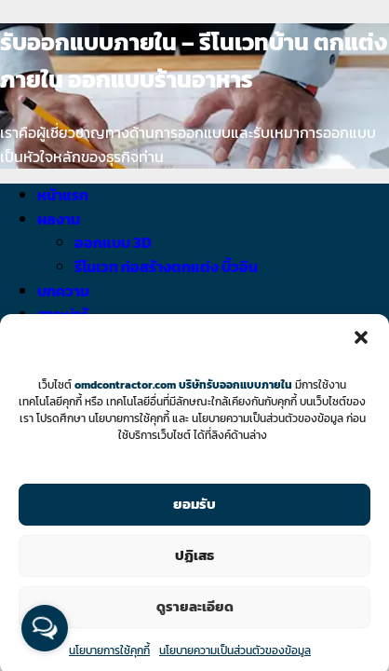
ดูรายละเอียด (195, 613)
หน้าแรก (62, 195)
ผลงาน (58, 219)
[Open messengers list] (44, 628)
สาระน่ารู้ (62, 314)
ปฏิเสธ (194, 562)
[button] (361, 345)
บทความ (63, 291)
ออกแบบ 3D (113, 242)
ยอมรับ (194, 511)
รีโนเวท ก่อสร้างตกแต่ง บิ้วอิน (166, 266)
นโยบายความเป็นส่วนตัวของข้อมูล (235, 658)
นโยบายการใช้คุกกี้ (109, 658)
